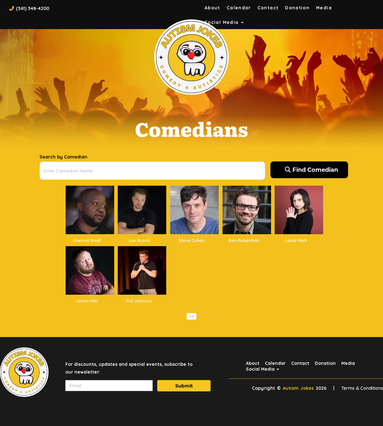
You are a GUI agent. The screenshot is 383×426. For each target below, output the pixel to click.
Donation (297, 8)
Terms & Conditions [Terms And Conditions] (362, 388)
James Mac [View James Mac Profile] (87, 300)
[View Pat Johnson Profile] (142, 270)
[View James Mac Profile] (90, 270)
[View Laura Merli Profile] (299, 210)
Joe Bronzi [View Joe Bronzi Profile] (139, 240)
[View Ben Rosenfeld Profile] (247, 210)
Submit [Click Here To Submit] (184, 386)
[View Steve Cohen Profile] (194, 210)
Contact (268, 8)
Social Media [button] (262, 369)
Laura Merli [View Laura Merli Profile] (296, 240)
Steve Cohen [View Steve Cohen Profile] (191, 240)
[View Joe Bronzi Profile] (142, 210)
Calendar (239, 8)
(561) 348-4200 (32, 8)
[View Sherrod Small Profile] (90, 210)
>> (191, 316)
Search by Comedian (63, 157)
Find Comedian (311, 169)
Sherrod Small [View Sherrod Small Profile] (87, 240)
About (212, 8)
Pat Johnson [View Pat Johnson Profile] (139, 300)
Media (324, 8)
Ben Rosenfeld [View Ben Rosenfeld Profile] (244, 240)
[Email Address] (109, 385)
